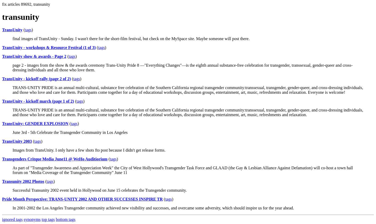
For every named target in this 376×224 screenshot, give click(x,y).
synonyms (32, 219)
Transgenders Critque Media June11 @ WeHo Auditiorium (55, 159)
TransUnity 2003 (17, 141)
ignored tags (12, 219)
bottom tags (65, 219)
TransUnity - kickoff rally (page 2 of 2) (36, 79)
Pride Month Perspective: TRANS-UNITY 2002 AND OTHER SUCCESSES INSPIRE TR (82, 199)
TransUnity (12, 30)
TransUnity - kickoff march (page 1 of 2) (38, 101)
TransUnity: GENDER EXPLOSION (35, 123)
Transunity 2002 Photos (23, 181)
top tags (48, 219)
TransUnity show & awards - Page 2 (34, 56)
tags (28, 30)
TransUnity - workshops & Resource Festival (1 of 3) (49, 47)
